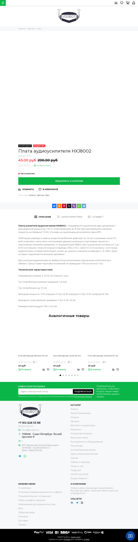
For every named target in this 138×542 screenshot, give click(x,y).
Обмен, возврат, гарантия (31, 500)
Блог (20, 508)
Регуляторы (77, 445)
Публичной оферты (82, 396)
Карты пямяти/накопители (84, 454)
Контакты (23, 516)
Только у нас (77, 466)
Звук (47, 195)
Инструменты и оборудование (87, 441)
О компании (24, 488)
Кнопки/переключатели (83, 450)
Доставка (23, 520)
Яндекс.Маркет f (79, 478)
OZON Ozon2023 (79, 474)
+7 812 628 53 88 (29, 422)
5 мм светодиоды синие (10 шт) (67, 356)
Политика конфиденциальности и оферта (40, 492)
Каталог (32, 195)
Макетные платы (79, 437)
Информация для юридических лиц (36, 504)
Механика (76, 429)
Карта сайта (76, 537)
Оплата (22, 524)
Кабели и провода (80, 462)
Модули (75, 417)
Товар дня (76, 470)
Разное (74, 458)
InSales (86, 539)
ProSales (67, 539)
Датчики (41, 195)
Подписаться (83, 391)
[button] (60, 375)
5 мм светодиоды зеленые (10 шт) (103, 356)
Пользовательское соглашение (34, 496)
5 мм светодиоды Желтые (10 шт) (33, 356)
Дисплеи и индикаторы (83, 425)
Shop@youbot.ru (30, 430)
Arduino (74, 409)
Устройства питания (81, 433)
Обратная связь (26, 512)
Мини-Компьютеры (81, 413)
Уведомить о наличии (69, 181)
